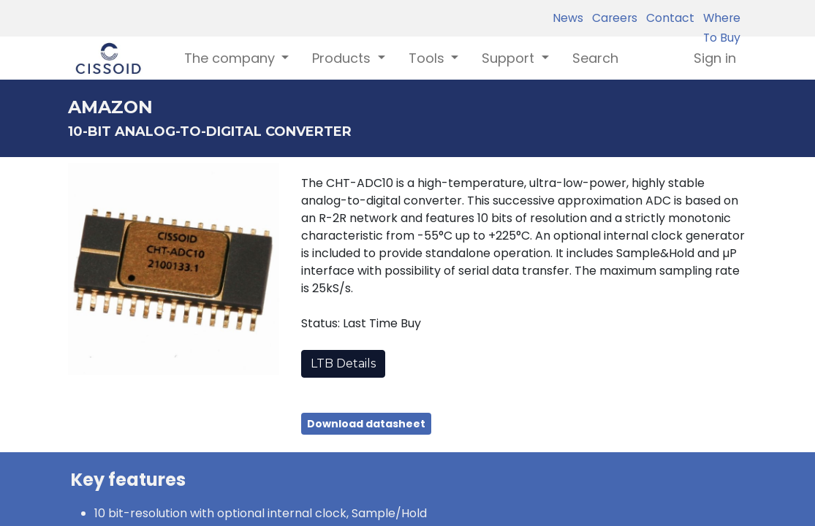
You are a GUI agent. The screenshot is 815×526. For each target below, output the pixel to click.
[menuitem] (595, 58)
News (568, 17)
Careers (611, 17)
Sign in (715, 58)
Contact (667, 17)
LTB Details (343, 363)
